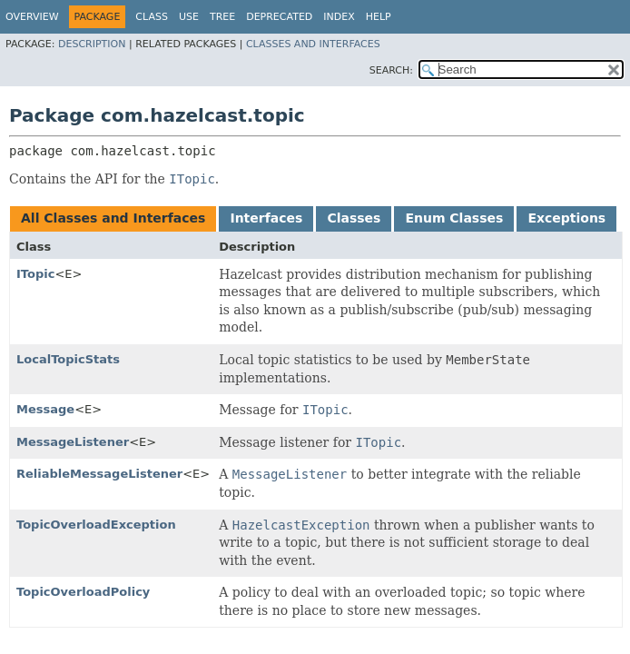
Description (91, 44)
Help (378, 17)
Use (189, 17)
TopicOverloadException (96, 524)
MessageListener (72, 442)
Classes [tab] (353, 218)
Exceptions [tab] (566, 218)
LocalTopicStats (68, 359)
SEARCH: (391, 70)
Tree (222, 17)
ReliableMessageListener (99, 474)
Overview (32, 17)
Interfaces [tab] (266, 218)
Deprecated (279, 17)
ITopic (35, 274)
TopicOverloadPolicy (83, 592)
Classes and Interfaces (313, 44)
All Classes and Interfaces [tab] (113, 218)
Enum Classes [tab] (454, 218)
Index (338, 17)
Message (45, 409)
